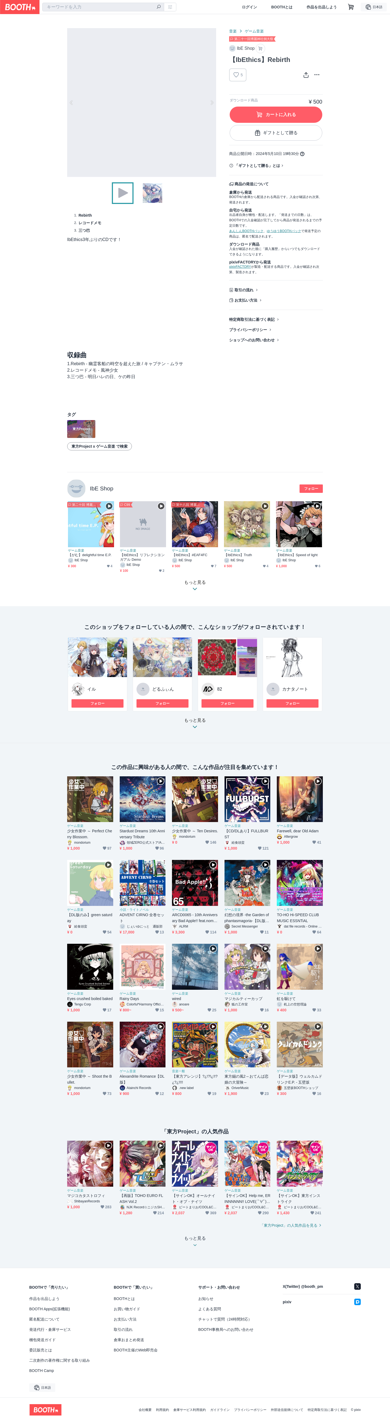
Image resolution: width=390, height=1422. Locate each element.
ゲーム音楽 (254, 31)
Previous (71, 102)
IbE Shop (101, 488)
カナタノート (295, 689)
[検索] (158, 7)
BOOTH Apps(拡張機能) (49, 1309)
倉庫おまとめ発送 (129, 1340)
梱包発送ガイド (42, 1340)
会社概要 (145, 1409)
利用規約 (162, 1409)
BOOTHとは (281, 7)
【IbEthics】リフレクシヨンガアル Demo (142, 557)
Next (211, 102)
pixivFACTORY (240, 267)
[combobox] (103, 7)
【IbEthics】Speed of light (297, 555)
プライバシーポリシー (248, 330)
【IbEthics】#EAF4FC (189, 555)
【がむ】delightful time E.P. (90, 555)
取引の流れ (244, 290)
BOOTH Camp (41, 1370)
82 (219, 689)
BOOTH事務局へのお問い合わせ (225, 1329)
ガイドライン (220, 1409)
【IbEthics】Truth (238, 555)
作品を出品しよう (322, 7)
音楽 (233, 31)
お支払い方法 (246, 300)
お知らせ (205, 1298)
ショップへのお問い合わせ (252, 340)
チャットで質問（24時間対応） (225, 1319)
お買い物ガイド (127, 1309)
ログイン (249, 7)
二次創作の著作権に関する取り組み (59, 1360)
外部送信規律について (287, 1409)
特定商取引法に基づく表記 (252, 319)
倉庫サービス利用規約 (189, 1409)
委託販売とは (40, 1350)
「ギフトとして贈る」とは (257, 165)
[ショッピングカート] (351, 7)
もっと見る (195, 725)
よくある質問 (209, 1309)
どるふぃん (163, 689)
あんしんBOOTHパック (246, 231)
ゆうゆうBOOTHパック (284, 231)
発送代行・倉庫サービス (50, 1329)
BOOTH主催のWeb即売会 (136, 1350)
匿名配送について (44, 1319)
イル (91, 689)
